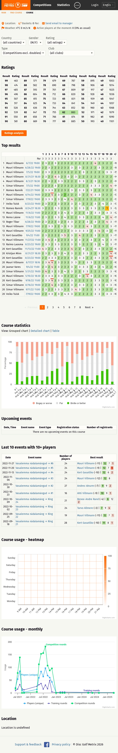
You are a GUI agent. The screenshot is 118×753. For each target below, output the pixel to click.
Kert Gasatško (85, 472)
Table (55, 331)
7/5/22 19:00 (33, 172)
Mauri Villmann (86, 463)
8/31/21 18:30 (32, 176)
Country (13, 40)
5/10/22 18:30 (32, 276)
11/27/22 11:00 (33, 239)
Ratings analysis (14, 133)
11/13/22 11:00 (33, 248)
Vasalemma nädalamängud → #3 (34, 478)
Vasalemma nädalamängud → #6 (34, 463)
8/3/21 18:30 (33, 181)
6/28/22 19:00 (32, 167)
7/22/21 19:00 (33, 190)
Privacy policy (61, 744)
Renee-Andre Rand (88, 499)
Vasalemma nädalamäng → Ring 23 (34, 508)
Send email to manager (59, 23)
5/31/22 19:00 (32, 271)
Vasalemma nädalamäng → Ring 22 (34, 515)
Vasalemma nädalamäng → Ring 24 (34, 501)
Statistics (63, 5)
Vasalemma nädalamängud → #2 (34, 485)
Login (94, 5)
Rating (56, 40)
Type (23, 51)
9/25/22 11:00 (33, 230)
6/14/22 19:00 (32, 194)
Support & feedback (28, 744)
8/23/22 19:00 (32, 203)
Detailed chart (40, 331)
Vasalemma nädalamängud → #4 (34, 472)
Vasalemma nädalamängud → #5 (34, 468)
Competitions (42, 5)
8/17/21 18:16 (33, 262)
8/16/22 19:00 (32, 285)
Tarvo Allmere (85, 508)
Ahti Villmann (85, 493)
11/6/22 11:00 (33, 212)
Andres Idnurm (85, 485)
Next (87, 307)
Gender (36, 40)
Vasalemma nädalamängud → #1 (34, 493)
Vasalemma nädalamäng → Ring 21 (34, 523)
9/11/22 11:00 (33, 289)
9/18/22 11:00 (33, 280)
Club (71, 51)
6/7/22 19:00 (33, 163)
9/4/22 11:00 (33, 235)
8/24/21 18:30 (32, 208)
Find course (16, 13)
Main (3, 13)
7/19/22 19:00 (33, 199)
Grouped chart (18, 331)
